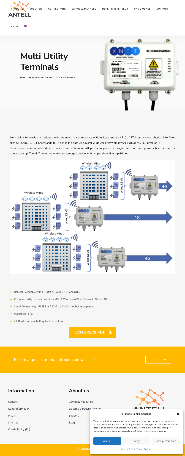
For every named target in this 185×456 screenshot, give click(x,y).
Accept (107, 440)
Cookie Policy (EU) (19, 429)
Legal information (18, 409)
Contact (13, 402)
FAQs (11, 415)
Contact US (158, 359)
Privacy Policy (143, 449)
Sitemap (13, 422)
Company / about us (81, 402)
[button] (178, 414)
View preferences (166, 440)
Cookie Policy (128, 449)
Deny (136, 440)
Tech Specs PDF (92, 332)
